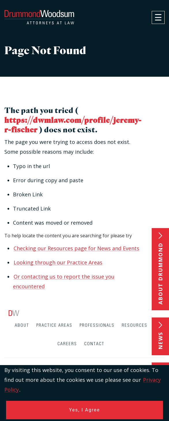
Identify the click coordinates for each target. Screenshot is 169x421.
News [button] (160, 340)
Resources (134, 325)
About (22, 325)
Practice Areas (54, 325)
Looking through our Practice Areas (58, 262)
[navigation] (158, 17)
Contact (94, 344)
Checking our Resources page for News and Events (76, 248)
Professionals (97, 325)
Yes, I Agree (84, 410)
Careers (67, 344)
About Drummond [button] (160, 274)
